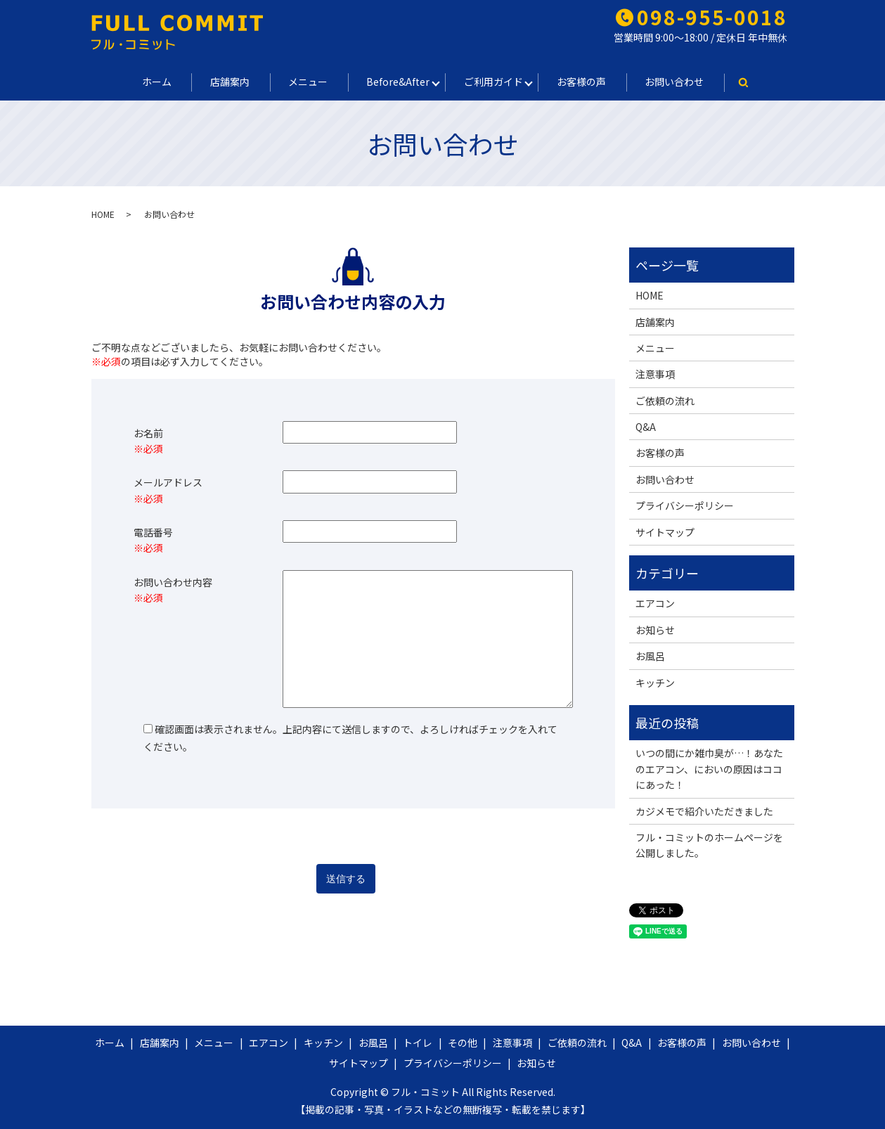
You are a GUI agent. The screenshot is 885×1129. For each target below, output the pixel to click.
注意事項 (655, 374)
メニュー (308, 82)
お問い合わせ (676, 82)
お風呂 (650, 656)
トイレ (417, 1043)
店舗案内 (229, 82)
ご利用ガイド (494, 82)
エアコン (655, 603)
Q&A (645, 427)
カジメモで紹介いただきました (704, 811)
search (745, 83)
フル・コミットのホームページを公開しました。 (709, 845)
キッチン (655, 683)
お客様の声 (582, 82)
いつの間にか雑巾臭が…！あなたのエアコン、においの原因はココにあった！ (709, 769)
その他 (462, 1043)
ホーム (155, 82)
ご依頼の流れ (665, 401)
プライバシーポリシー (684, 505)
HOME (103, 214)
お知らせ (655, 630)
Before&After (398, 82)
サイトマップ (665, 532)
